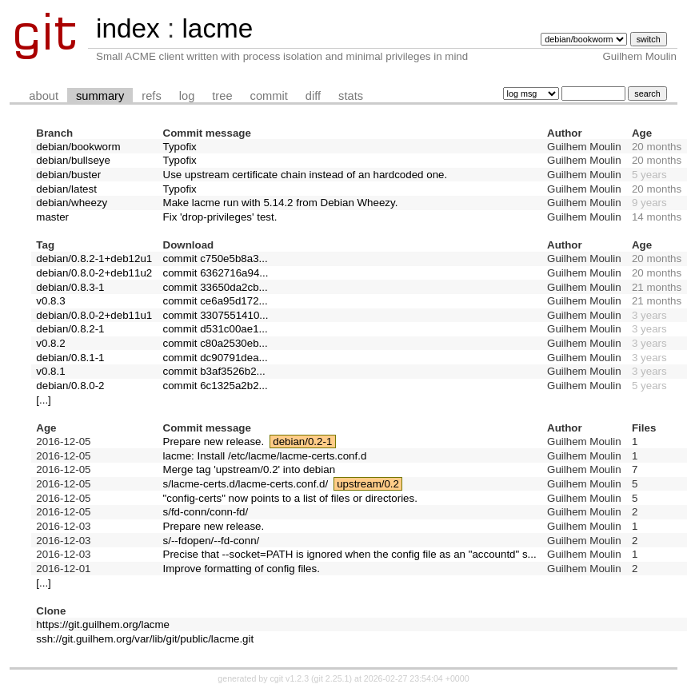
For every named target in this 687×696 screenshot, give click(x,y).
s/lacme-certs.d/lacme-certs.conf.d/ (246, 484)
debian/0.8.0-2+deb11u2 (94, 273)
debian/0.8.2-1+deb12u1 (94, 258)
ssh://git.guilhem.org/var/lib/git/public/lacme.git (145, 639)
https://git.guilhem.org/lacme (103, 624)
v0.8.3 (50, 301)
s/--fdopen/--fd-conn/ (211, 541)
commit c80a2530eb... (215, 343)
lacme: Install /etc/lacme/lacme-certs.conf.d (265, 456)
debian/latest (66, 189)
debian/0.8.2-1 (70, 329)
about (43, 95)
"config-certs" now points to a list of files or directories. (290, 498)
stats (350, 95)
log (187, 95)
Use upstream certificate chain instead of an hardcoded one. (305, 175)
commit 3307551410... (216, 315)
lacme (217, 28)
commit (269, 95)
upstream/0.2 (368, 484)
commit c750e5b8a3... (215, 258)
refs (151, 95)
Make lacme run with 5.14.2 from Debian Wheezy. (280, 203)
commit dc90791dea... (215, 358)
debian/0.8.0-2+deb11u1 (94, 315)
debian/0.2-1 (302, 441)
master (52, 217)
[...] (43, 400)
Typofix (180, 147)
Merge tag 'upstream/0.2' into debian (249, 469)
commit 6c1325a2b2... (215, 386)
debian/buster (68, 175)
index (128, 28)
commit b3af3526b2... (214, 371)
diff (313, 95)
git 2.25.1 (331, 678)
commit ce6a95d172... (215, 301)
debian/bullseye (73, 160)
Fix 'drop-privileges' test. (220, 217)
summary (100, 95)
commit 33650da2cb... (215, 287)
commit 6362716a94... (216, 273)
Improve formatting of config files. (241, 569)
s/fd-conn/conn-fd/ (206, 512)
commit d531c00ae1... (215, 329)
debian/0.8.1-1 (70, 358)
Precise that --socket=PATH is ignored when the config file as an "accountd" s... (350, 554)
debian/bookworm (78, 147)
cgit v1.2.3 (290, 678)
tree (222, 95)
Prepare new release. (214, 441)
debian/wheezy (71, 203)
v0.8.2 (50, 343)
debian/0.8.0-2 (70, 386)
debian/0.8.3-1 (70, 287)
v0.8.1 (50, 371)
